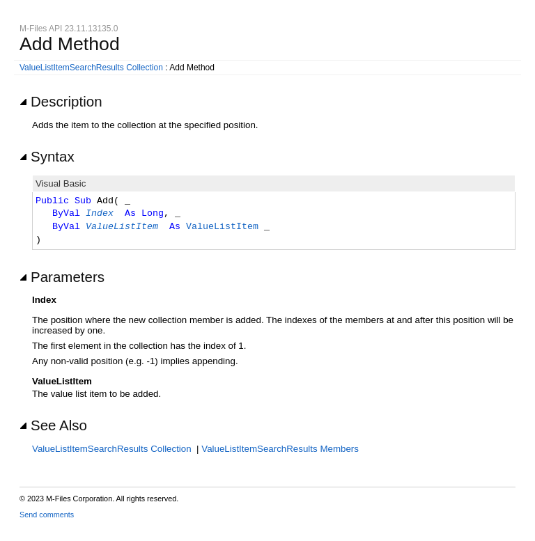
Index (100, 213)
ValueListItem (122, 227)
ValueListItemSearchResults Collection (91, 67)
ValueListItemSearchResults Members (280, 449)
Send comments (47, 514)
